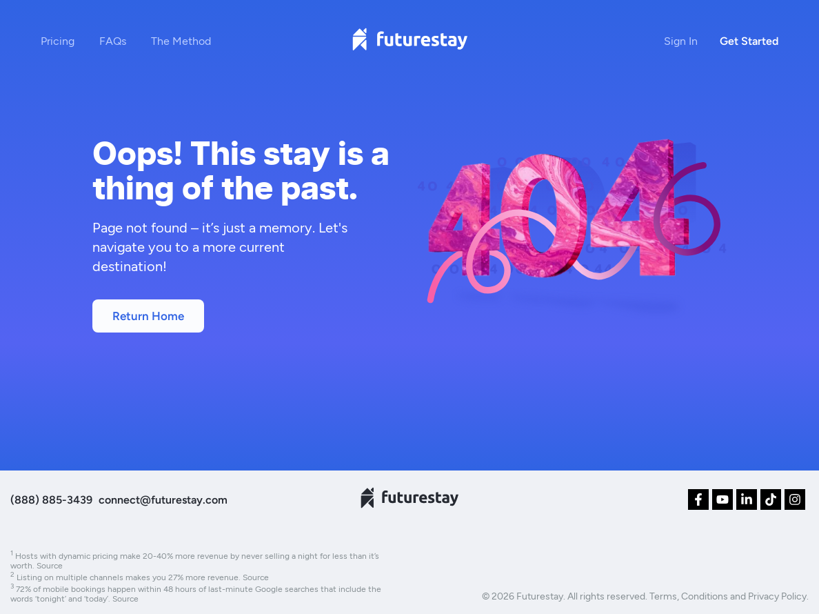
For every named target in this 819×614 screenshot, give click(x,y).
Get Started (749, 41)
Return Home (148, 316)
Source (50, 565)
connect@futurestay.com (163, 499)
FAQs (112, 40)
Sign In (681, 40)
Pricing (57, 40)
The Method (181, 40)
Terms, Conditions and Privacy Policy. (729, 596)
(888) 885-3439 (51, 499)
